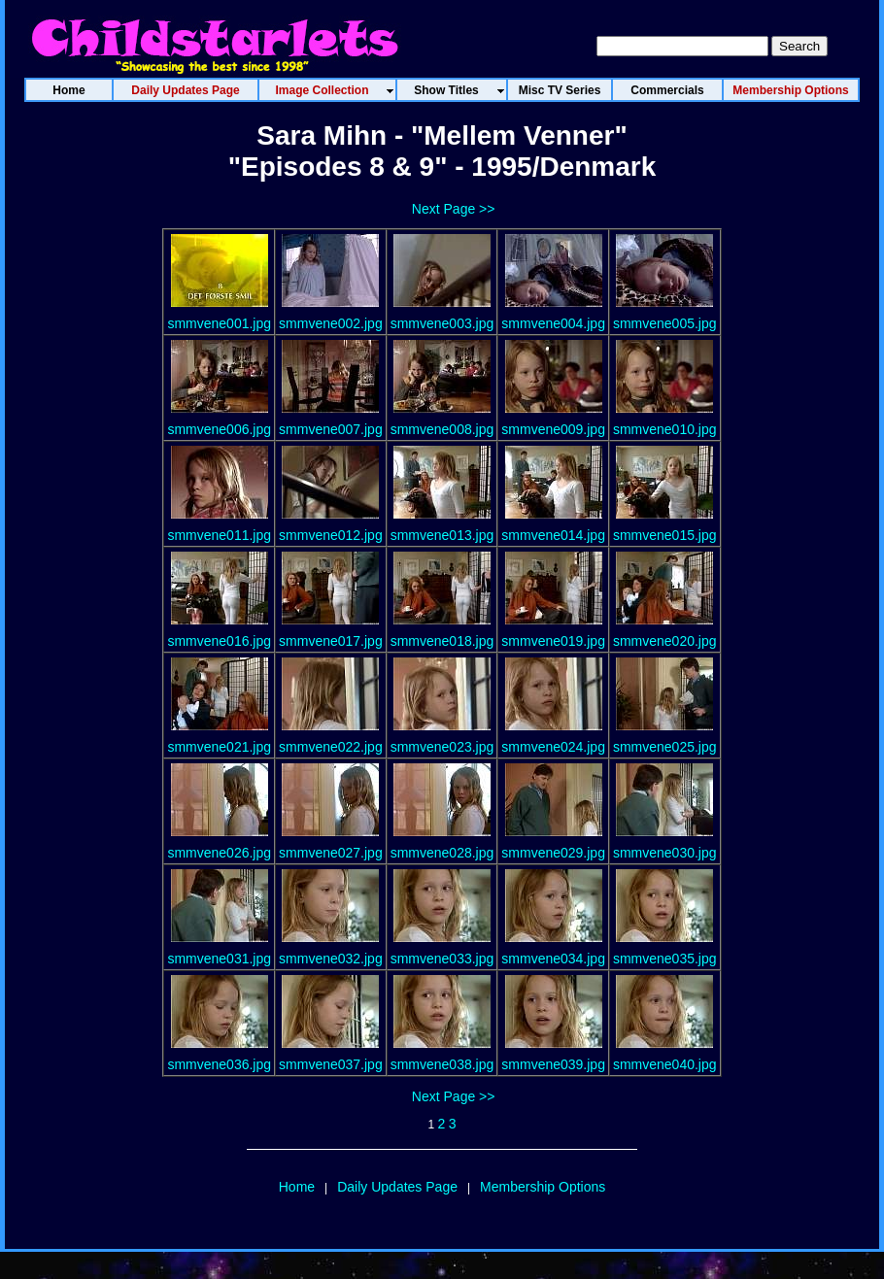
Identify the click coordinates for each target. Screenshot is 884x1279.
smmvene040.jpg (665, 1064)
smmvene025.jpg (665, 747)
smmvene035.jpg (665, 958)
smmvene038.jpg (442, 1064)
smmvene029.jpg (553, 852)
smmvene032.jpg (331, 958)
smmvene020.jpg (665, 641)
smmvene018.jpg (442, 641)
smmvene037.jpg (331, 1064)
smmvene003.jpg (442, 323)
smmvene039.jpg (553, 1064)
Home (297, 1187)
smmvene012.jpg (331, 535)
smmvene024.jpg (553, 747)
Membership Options (542, 1187)
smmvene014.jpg (553, 535)
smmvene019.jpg (553, 641)
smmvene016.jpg (219, 641)
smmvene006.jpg (219, 429)
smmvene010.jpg (665, 429)
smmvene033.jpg (442, 958)
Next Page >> (453, 209)
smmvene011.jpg (219, 535)
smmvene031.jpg (219, 958)
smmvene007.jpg (331, 429)
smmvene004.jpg (553, 323)
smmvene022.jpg (331, 747)
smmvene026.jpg (219, 852)
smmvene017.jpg (331, 641)
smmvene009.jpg (553, 429)
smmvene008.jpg (442, 429)
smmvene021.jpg (219, 747)
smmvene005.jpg (665, 323)
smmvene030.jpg (665, 852)
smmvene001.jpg (219, 323)
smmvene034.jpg (553, 958)
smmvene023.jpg (442, 747)
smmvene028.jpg (442, 852)
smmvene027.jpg (331, 852)
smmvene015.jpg (665, 535)
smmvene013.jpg (442, 535)
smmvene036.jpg (219, 1064)
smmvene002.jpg (331, 323)
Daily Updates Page (397, 1187)
